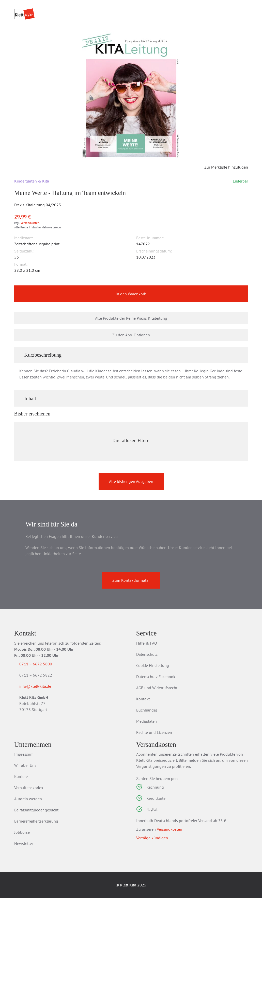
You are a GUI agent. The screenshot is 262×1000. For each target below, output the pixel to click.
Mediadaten (146, 823)
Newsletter (23, 945)
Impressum (24, 856)
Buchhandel (146, 811)
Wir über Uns (25, 867)
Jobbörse (22, 934)
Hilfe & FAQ (146, 745)
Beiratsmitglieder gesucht (36, 911)
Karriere (21, 878)
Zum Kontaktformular (131, 682)
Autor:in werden (28, 900)
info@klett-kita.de (41, 789)
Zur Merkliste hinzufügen (222, 201)
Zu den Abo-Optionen (131, 369)
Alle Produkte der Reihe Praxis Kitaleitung (131, 352)
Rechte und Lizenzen (154, 834)
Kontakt (143, 800)
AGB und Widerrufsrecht (156, 789)
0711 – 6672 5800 (41, 765)
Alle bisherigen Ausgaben (131, 583)
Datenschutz (147, 756)
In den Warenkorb (131, 328)
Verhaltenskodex (28, 889)
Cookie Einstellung (152, 767)
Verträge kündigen (152, 939)
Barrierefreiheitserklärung (36, 922)
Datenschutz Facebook (155, 778)
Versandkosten (30, 257)
